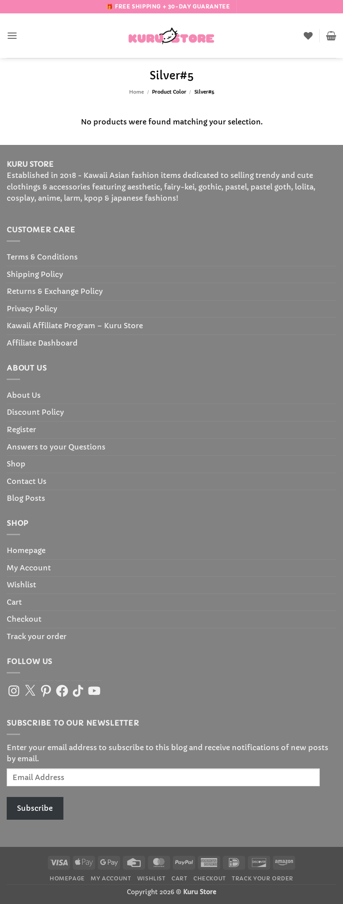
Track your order (37, 636)
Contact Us (26, 481)
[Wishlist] (308, 35)
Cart (14, 602)
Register (21, 429)
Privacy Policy (32, 308)
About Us (24, 395)
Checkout (24, 619)
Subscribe (35, 808)
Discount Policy (35, 412)
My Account (29, 567)
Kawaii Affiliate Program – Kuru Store (75, 325)
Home (136, 92)
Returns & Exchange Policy (55, 291)
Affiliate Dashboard (42, 342)
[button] (12, 35)
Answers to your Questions (56, 446)
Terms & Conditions (42, 256)
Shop (16, 463)
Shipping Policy (35, 274)
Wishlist (21, 584)
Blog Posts (26, 498)
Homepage (26, 550)
